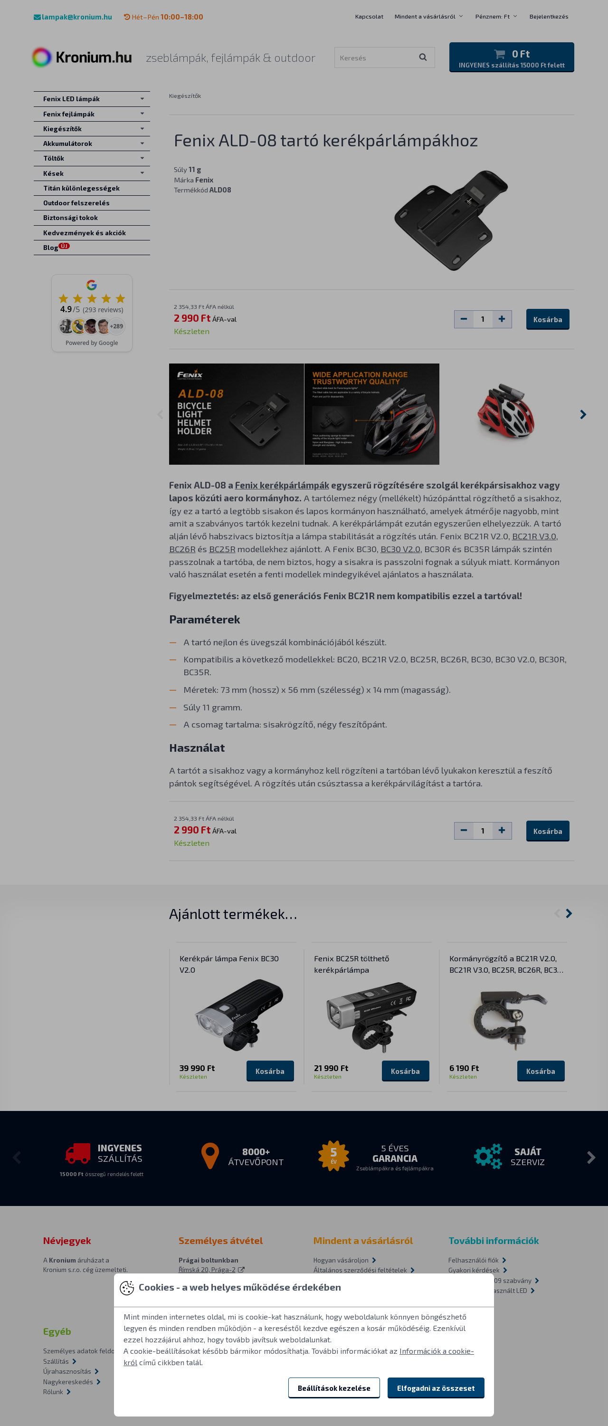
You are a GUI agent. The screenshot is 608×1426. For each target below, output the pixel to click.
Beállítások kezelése (334, 1388)
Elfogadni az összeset (436, 1388)
